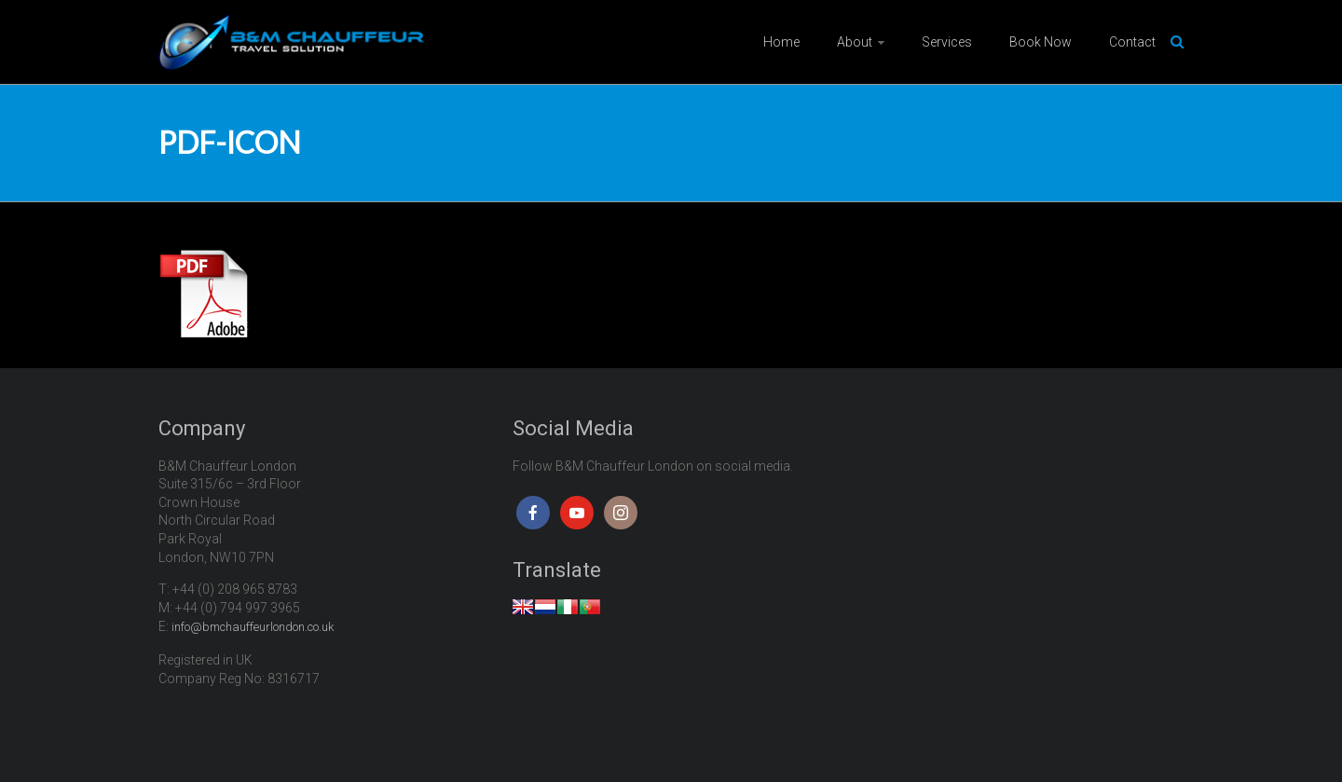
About (854, 41)
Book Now (1040, 41)
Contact (1132, 41)
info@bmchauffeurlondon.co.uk (252, 627)
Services (947, 41)
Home (781, 41)
